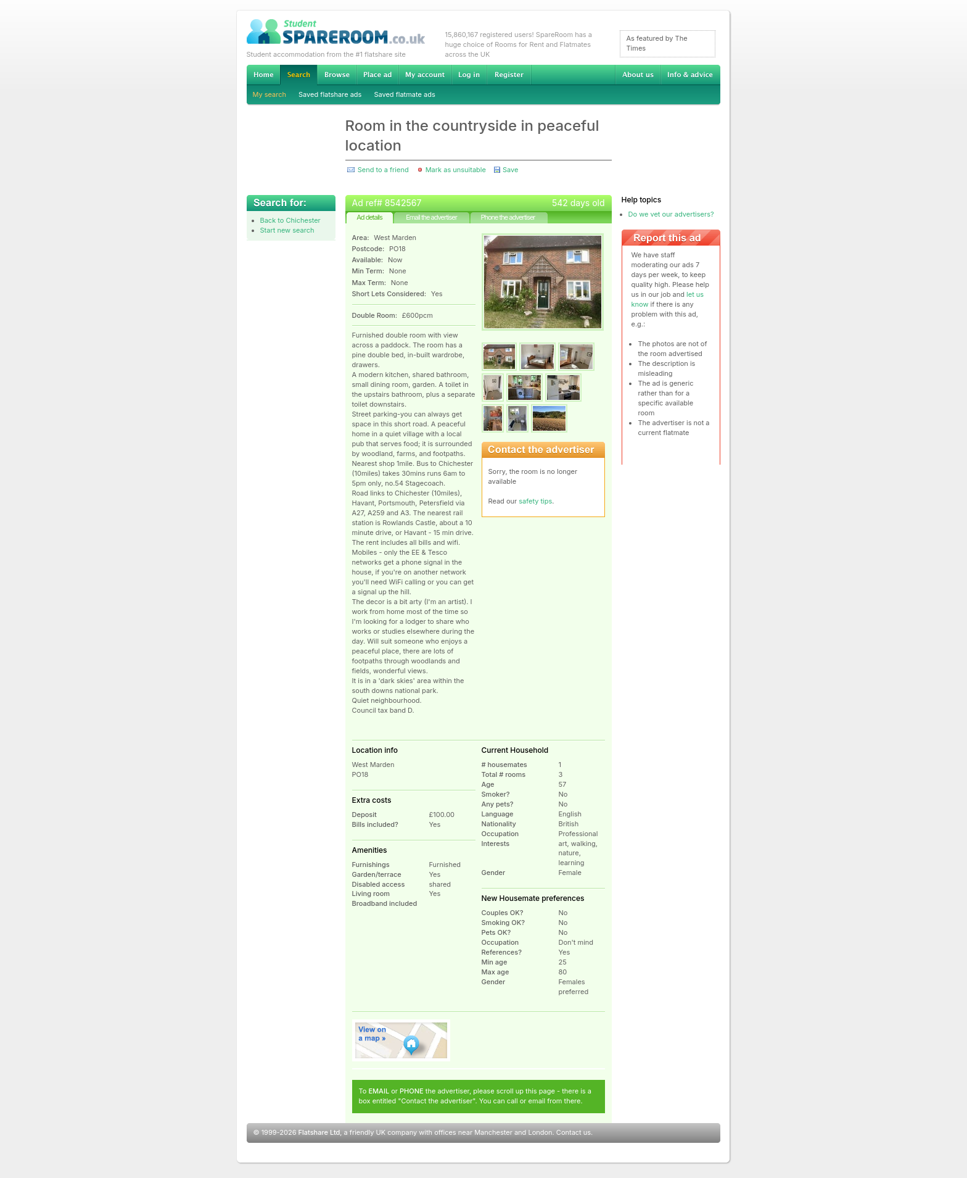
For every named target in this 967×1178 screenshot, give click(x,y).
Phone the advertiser (507, 217)
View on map (401, 1040)
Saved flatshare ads (329, 94)
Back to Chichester (290, 220)
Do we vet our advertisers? (671, 214)
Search (298, 75)
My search (270, 94)
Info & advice (690, 75)
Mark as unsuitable (456, 169)
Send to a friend (383, 169)
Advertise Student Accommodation (377, 75)
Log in (469, 75)
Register (509, 75)
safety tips (535, 501)
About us (637, 75)
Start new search (287, 230)
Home (263, 75)
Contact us (573, 1132)
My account (424, 75)
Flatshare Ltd (319, 1132)
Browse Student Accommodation (336, 75)
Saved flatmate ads (404, 94)
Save (510, 169)
